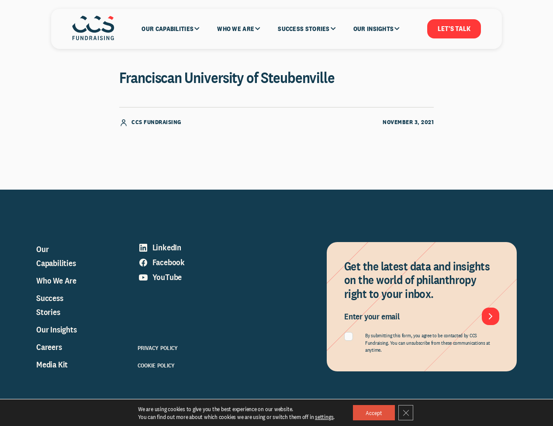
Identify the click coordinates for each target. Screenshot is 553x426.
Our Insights (56, 331)
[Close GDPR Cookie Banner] (406, 412)
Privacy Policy (158, 350)
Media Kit (52, 366)
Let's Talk (454, 28)
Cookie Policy (156, 367)
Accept (373, 412)
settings (323, 416)
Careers (49, 349)
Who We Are (56, 282)
